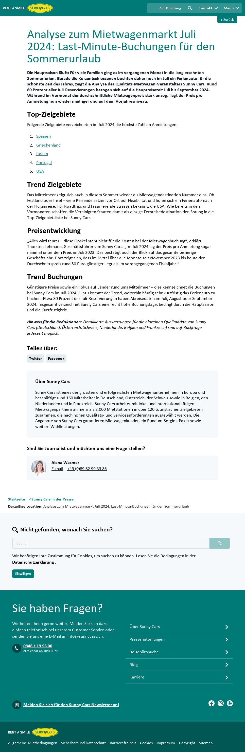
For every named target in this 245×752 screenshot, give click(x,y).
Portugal (44, 162)
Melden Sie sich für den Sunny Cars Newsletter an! (71, 705)
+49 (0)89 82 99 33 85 (87, 469)
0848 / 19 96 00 (37, 646)
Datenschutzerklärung (33, 562)
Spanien (43, 136)
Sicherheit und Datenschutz (83, 743)
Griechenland (48, 145)
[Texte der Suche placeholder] (110, 543)
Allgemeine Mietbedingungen (32, 743)
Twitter (35, 358)
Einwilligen (23, 574)
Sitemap (206, 743)
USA (40, 171)
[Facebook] (211, 703)
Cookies (146, 743)
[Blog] (230, 703)
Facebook (56, 358)
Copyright (187, 743)
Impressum (166, 743)
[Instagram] (221, 703)
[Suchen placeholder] (219, 543)
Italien (42, 154)
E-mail (57, 469)
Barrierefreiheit (123, 743)
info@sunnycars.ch (85, 636)
